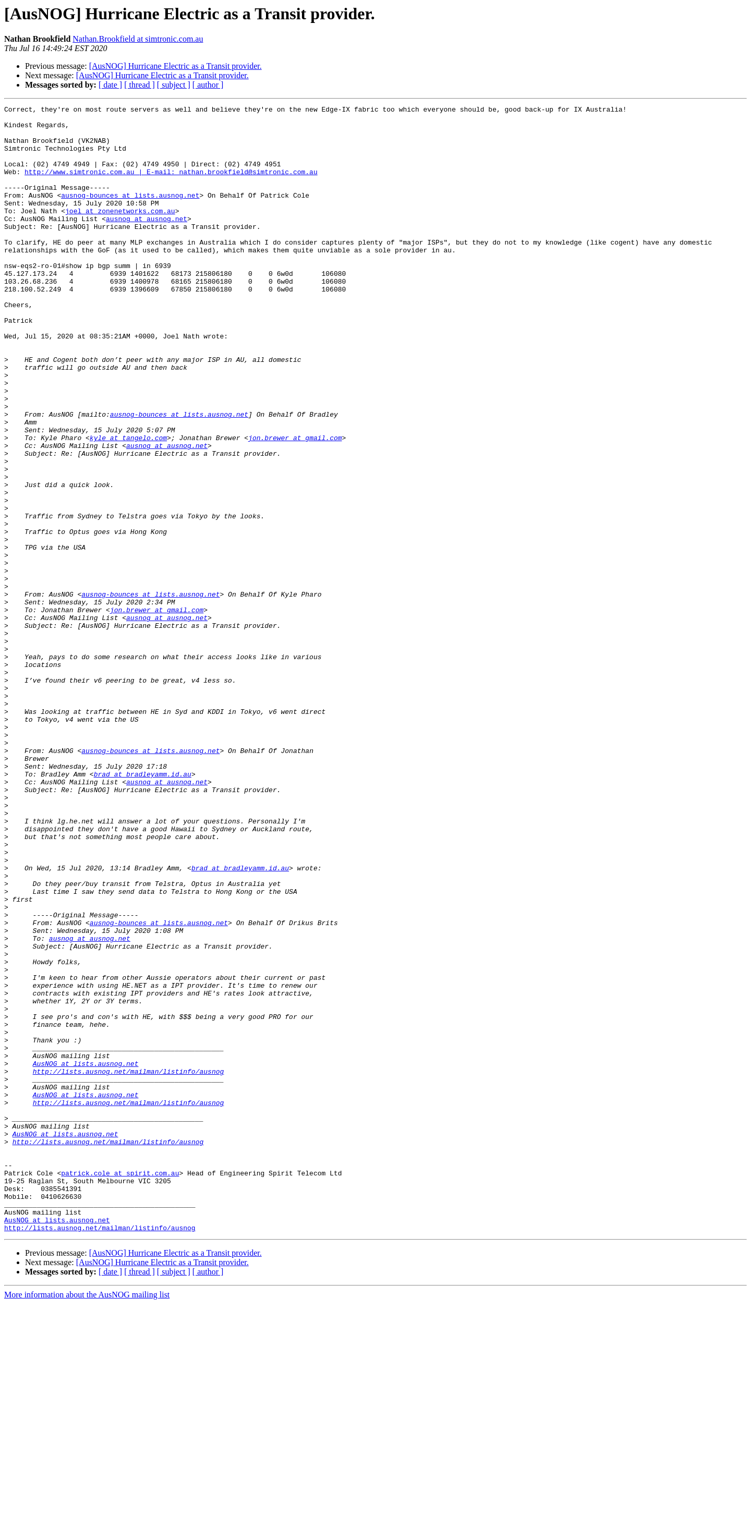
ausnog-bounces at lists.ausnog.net (130, 214)
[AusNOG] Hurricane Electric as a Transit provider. (175, 66)
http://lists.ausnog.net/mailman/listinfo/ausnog (128, 1265)
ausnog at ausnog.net (146, 242)
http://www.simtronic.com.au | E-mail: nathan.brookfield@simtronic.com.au (171, 185)
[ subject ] (173, 84)
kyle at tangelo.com (128, 504)
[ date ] (110, 84)
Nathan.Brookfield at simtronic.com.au (137, 38)
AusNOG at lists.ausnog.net (86, 1255)
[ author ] (208, 84)
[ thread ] (139, 84)
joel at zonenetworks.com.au (120, 232)
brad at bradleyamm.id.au (142, 908)
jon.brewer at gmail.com (295, 504)
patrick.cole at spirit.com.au (120, 1387)
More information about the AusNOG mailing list (86, 1519)
